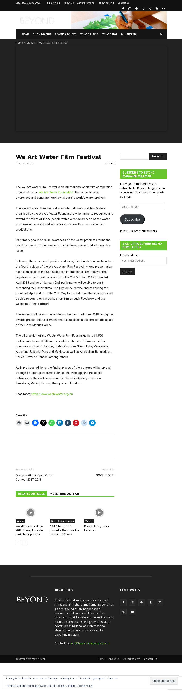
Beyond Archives (65, 34)
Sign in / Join (54, 2)
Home (25, 34)
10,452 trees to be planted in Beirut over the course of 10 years (64, 530)
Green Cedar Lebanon (62, 521)
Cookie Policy (84, 686)
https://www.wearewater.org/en (52, 394)
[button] (162, 34)
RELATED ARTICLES (31, 493)
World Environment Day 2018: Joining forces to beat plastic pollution (29, 530)
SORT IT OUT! (105, 475)
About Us (69, 2)
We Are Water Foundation (56, 192)
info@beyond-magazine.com (89, 643)
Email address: (129, 255)
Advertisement (85, 2)
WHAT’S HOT (109, 34)
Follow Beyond (106, 2)
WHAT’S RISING (89, 34)
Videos (31, 42)
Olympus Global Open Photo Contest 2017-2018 (34, 477)
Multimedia (129, 34)
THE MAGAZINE (42, 34)
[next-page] (24, 542)
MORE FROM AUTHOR (64, 493)
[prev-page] (18, 542)
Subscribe (132, 219)
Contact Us (123, 2)
